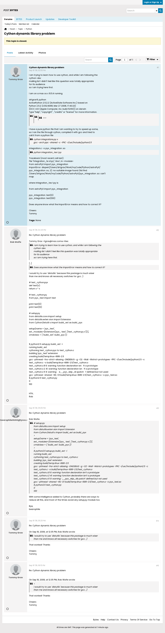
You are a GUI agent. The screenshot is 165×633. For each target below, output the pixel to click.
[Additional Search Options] (156, 10)
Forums (8, 19)
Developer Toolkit (67, 19)
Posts (10, 52)
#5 (157, 565)
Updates (50, 19)
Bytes (96, 619)
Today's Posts (11, 24)
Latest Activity (25, 52)
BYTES (19, 19)
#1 (158, 67)
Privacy (124, 619)
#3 (157, 408)
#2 (157, 230)
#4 (157, 521)
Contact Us (113, 619)
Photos (42, 52)
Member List (24, 24)
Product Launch (34, 19)
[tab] (10, 53)
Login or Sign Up (153, 2)
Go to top (154, 619)
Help (103, 619)
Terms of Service (138, 619)
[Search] (142, 10)
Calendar (35, 24)
